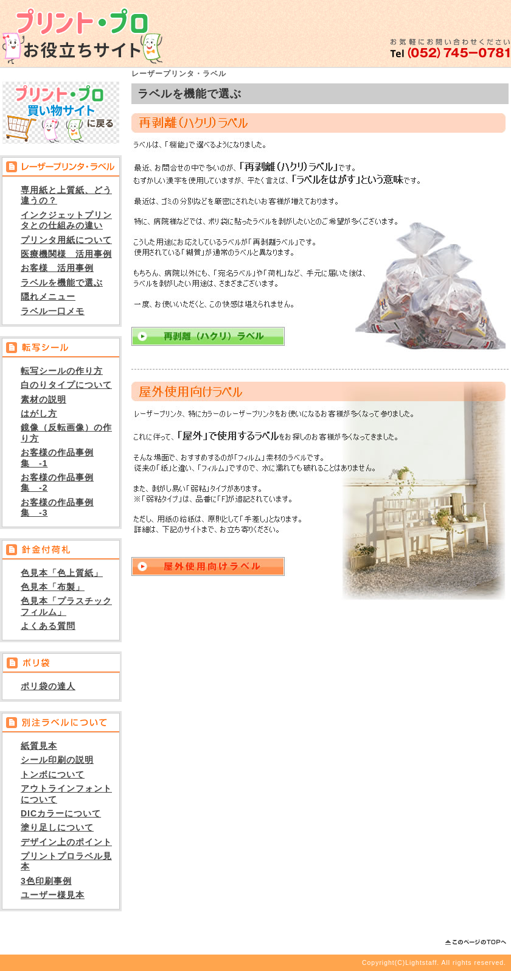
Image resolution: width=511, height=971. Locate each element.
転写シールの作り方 (62, 371)
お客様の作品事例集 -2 (57, 482)
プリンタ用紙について (66, 240)
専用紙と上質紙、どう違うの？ (66, 195)
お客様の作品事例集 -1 (57, 457)
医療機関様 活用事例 (66, 254)
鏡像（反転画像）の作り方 (66, 432)
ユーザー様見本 (53, 895)
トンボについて (53, 774)
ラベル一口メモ (53, 311)
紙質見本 (39, 746)
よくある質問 (48, 626)
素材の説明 (43, 399)
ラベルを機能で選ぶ (62, 282)
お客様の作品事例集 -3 (57, 507)
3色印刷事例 (46, 881)
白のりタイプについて (66, 385)
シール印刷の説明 (57, 760)
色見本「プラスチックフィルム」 (66, 606)
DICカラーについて (61, 813)
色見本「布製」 (53, 587)
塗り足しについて (57, 827)
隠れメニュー (48, 296)
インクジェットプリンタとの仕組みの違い (66, 220)
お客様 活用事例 (57, 268)
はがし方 (39, 413)
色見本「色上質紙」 (62, 573)
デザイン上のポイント (66, 842)
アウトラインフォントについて (66, 793)
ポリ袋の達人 (48, 686)
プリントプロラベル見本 (66, 861)
